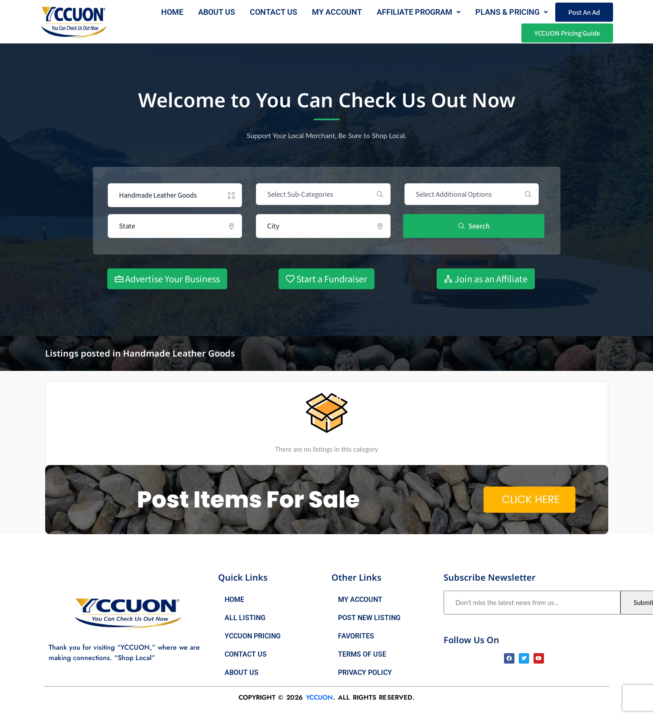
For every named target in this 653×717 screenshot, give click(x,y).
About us (216, 12)
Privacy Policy (365, 672)
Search (474, 225)
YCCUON (319, 697)
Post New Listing (369, 618)
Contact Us (273, 12)
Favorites (356, 636)
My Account (336, 12)
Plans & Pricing (511, 12)
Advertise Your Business (167, 278)
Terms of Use (362, 654)
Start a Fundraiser (326, 278)
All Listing (245, 618)
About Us (242, 672)
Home (172, 12)
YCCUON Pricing (253, 636)
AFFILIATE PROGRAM (418, 12)
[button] (418, 12)
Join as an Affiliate (485, 278)
